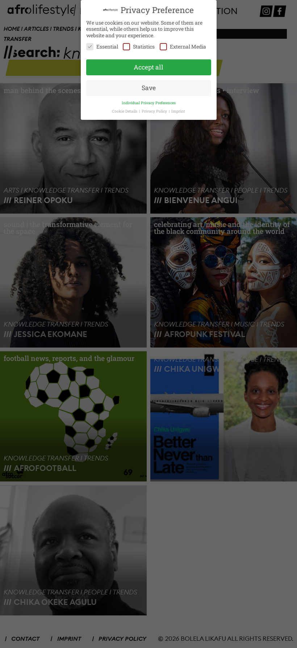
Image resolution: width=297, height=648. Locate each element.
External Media (183, 46)
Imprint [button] (178, 110)
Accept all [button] (148, 67)
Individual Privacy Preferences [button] (149, 102)
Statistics (139, 46)
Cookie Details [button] (125, 110)
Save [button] (149, 87)
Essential (102, 46)
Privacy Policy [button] (155, 110)
